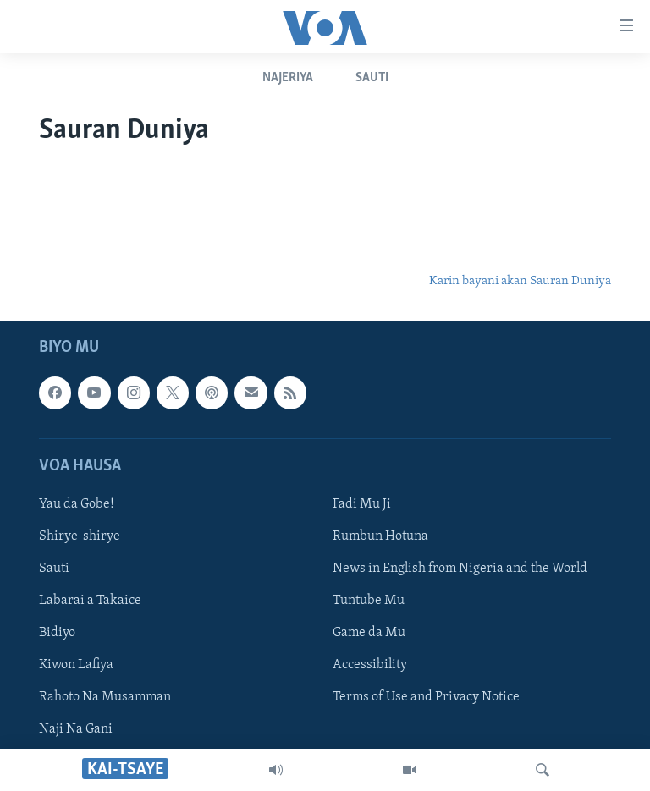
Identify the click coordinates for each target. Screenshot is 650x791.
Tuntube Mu (369, 600)
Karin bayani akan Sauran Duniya (520, 281)
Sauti (371, 78)
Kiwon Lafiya (76, 665)
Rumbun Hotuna (380, 536)
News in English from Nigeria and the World (460, 568)
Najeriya (287, 78)
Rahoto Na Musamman (105, 697)
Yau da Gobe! (76, 504)
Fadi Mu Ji (362, 504)
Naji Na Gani (76, 729)
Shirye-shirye (79, 536)
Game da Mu (369, 633)
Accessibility (370, 665)
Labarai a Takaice (90, 600)
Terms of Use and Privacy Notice (426, 697)
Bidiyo (57, 633)
